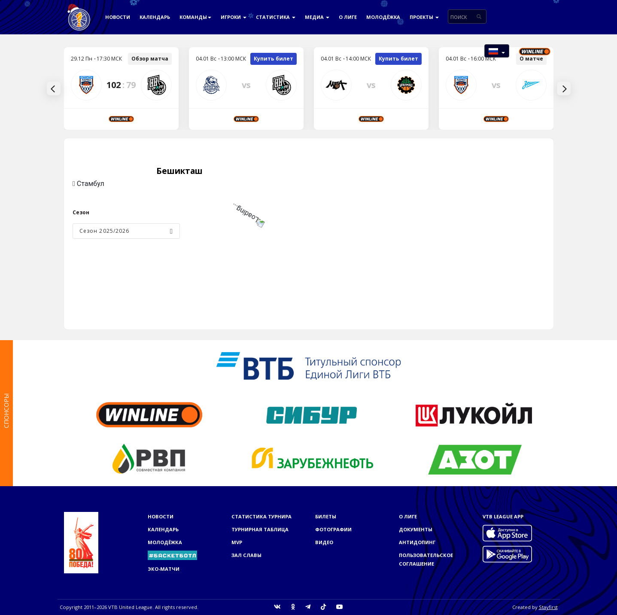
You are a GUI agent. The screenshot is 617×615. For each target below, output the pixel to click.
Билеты (325, 516)
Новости (117, 17)
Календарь (155, 17)
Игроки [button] (233, 17)
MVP (236, 542)
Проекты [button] (424, 17)
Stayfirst (548, 607)
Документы (415, 529)
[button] (497, 51)
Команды (195, 17)
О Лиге (348, 17)
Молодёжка (383, 17)
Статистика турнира (261, 516)
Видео (324, 542)
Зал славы (246, 555)
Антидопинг (417, 542)
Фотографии (333, 529)
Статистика (275, 17)
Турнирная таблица (260, 529)
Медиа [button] (317, 17)
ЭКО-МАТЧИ (163, 569)
